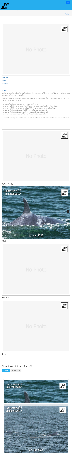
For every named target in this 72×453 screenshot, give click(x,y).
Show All (5, 370)
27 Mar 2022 (16, 370)
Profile (67, 14)
